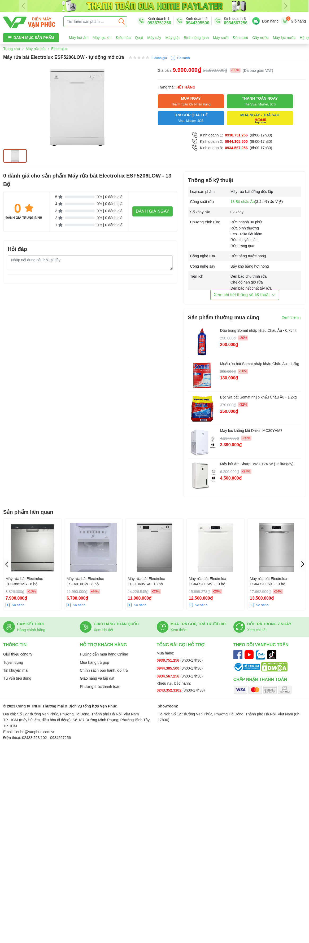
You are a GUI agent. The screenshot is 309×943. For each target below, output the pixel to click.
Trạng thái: (176, 87)
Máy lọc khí (102, 38)
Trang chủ (11, 49)
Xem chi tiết (103, 630)
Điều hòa (123, 38)
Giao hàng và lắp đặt (97, 678)
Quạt (139, 38)
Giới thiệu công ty (17, 654)
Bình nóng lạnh (196, 38)
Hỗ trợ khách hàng (103, 645)
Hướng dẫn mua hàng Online (104, 654)
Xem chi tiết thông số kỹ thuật (245, 295)
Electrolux (59, 49)
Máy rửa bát (36, 49)
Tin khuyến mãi (15, 670)
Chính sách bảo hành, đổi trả (104, 670)
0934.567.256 (236, 148)
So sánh (183, 58)
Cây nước (260, 38)
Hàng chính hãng (31, 630)
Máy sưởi (220, 38)
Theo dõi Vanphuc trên (261, 645)
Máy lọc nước (284, 38)
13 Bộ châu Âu (242, 202)
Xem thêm (291, 317)
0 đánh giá (159, 58)
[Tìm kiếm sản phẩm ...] (90, 21)
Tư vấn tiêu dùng (17, 678)
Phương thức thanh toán (100, 686)
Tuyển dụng (13, 662)
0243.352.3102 (169, 690)
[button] (302, 564)
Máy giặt (173, 38)
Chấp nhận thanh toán (260, 679)
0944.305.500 (236, 141)
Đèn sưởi (240, 38)
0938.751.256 (236, 135)
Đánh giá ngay (152, 211)
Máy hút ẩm (78, 38)
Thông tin (15, 645)
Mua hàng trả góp (94, 662)
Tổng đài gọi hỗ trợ (181, 645)
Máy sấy (154, 38)
